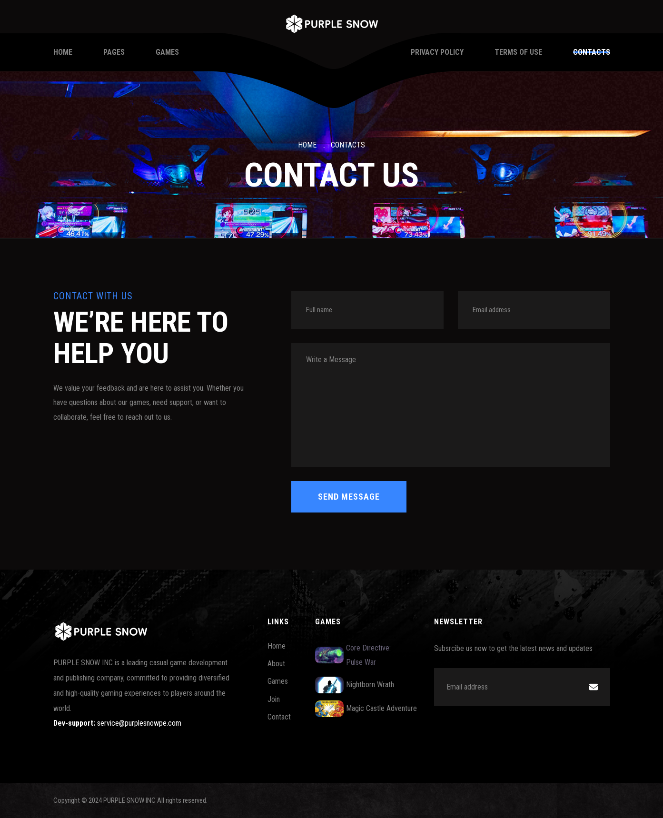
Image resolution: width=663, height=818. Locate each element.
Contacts (591, 52)
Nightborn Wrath (354, 685)
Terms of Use (518, 52)
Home (62, 52)
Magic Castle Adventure (366, 708)
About (276, 663)
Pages (114, 52)
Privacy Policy (437, 52)
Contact (279, 716)
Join (273, 699)
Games (167, 52)
